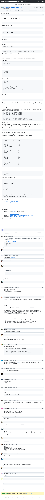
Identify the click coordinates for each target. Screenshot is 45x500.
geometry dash (11, 413)
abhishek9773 (6, 444)
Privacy (13, 497)
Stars (14, 10)
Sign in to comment (29, 493)
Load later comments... (23, 488)
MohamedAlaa (6, 7)
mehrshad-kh (6, 438)
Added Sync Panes (13, 212)
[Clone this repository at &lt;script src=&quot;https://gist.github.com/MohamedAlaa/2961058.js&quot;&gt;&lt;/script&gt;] (33, 10)
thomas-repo (6, 287)
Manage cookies (30, 497)
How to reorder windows (8, 202)
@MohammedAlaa (10, 223)
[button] (37, 10)
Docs (23, 497)
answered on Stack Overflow (12, 241)
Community (21, 497)
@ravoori (14, 268)
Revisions (8, 10)
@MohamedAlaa (7, 268)
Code (3, 10)
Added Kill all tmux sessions (14, 214)
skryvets (5, 467)
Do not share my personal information (37, 497)
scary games (15, 480)
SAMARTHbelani (6, 453)
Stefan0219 (6, 473)
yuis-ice (5, 368)
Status (18, 497)
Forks (20, 10)
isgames (5, 478)
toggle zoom (14, 211)
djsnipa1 (5, 334)
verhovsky (5, 387)
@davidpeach (6, 431)
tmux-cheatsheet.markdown (16, 7)
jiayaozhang (6, 379)
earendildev (6, 360)
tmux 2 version (13, 257)
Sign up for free (4, 493)
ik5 (4, 459)
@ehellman (6, 336)
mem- (5, 344)
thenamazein (6, 484)
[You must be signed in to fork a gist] (41, 7)
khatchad (5, 266)
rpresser (5, 255)
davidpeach (6, 422)
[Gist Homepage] (3, 1)
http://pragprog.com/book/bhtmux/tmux (10, 251)
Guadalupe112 (6, 408)
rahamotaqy (6, 416)
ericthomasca (6, 400)
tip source (16, 104)
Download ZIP (41, 10)
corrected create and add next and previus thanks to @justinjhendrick (21, 215)
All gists (19, 1)
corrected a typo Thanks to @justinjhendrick (17, 216)
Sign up (42, 1)
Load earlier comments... (23, 227)
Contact (26, 497)
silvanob (5, 249)
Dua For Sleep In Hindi (14, 486)
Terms (11, 497)
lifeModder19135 (6, 297)
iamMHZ (5, 260)
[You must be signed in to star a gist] (35, 7)
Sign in (39, 1)
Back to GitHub (23, 1)
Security (16, 497)
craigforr (5, 236)
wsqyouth (5, 329)
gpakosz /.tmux (19, 362)
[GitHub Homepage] (3, 497)
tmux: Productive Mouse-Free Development (11, 201)
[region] (22, 121)
